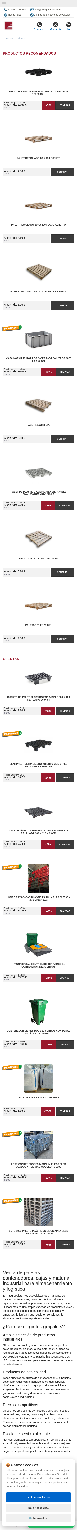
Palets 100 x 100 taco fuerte (38, 558)
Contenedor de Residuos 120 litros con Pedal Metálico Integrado (38, 1032)
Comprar (65, 105)
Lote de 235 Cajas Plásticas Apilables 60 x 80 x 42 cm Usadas (38, 898)
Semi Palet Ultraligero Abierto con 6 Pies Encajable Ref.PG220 (38, 765)
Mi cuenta (55, 26)
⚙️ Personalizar (38, 1518)
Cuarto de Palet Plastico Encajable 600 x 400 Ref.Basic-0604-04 (38, 698)
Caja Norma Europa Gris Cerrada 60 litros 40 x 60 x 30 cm (38, 359)
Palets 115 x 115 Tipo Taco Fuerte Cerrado (38, 291)
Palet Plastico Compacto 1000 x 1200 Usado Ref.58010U (38, 92)
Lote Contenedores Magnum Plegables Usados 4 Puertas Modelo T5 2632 (38, 1165)
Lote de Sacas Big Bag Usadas (38, 1097)
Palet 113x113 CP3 (38, 425)
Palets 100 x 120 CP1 (38, 625)
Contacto (39, 26)
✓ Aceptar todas (38, 1497)
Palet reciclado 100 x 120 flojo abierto (38, 225)
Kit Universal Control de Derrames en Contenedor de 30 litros (38, 965)
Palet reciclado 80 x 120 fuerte (38, 158)
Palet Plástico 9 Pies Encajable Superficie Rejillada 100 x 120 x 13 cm (38, 832)
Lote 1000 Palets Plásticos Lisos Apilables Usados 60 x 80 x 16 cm (38, 1232)
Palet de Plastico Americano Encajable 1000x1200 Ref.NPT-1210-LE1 (38, 493)
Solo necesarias (38, 1507)
